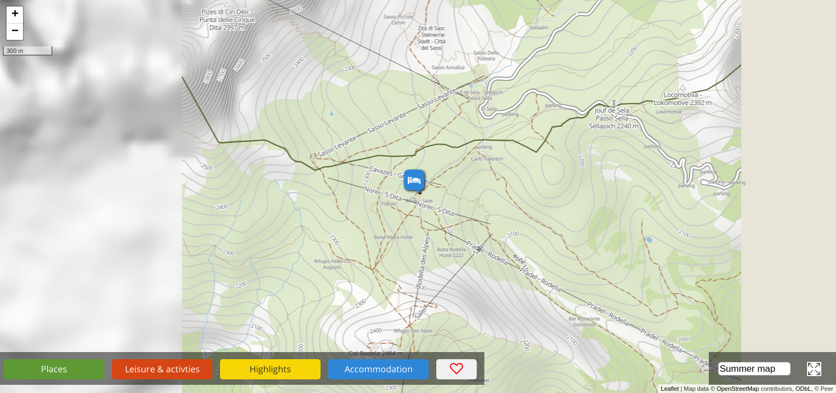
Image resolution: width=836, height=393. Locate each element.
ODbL (803, 388)
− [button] (15, 31)
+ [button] (15, 15)
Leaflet (670, 388)
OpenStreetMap (737, 388)
